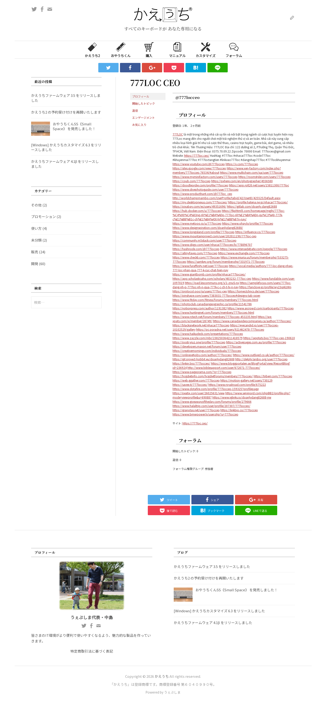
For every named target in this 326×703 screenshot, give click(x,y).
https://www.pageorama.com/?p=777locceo (202, 372)
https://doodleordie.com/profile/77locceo (200, 185)
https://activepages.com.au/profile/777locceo (256, 342)
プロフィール (140, 96)
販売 (34, 251)
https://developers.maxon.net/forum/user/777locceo (207, 346)
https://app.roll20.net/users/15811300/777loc (259, 185)
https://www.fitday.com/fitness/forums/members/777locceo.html (215, 300)
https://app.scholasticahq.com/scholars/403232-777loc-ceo (212, 278)
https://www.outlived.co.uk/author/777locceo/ (263, 355)
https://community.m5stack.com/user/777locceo (204, 240)
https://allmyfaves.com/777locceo (195, 253)
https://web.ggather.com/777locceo (196, 380)
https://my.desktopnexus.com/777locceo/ (200, 202)
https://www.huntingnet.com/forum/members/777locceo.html (213, 312)
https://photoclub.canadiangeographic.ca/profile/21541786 (212, 304)
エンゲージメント (143, 117)
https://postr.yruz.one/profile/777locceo (199, 342)
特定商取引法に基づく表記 (91, 651)
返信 (135, 110)
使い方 (36, 228)
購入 (149, 49)
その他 (36, 204)
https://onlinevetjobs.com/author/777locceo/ (202, 355)
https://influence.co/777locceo (255, 232)
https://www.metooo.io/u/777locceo (197, 223)
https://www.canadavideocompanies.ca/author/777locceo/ (252, 321)
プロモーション (43, 216)
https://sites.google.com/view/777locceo (199, 168)
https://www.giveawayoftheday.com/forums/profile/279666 (212, 401)
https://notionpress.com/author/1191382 (200, 308)
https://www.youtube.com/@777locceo (199, 164)
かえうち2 (92, 49)
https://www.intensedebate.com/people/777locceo (253, 249)
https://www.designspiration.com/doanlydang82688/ (208, 228)
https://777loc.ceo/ (196, 155)
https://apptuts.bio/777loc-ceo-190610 (269, 338)
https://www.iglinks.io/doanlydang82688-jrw (241, 397)
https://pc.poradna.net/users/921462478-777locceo (230, 329)
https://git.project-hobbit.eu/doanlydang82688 (204, 359)
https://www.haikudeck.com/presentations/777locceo (208, 334)
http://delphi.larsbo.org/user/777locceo (261, 359)
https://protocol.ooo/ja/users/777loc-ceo (200, 291)
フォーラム (234, 49)
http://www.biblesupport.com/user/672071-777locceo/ (223, 368)
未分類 (36, 240)
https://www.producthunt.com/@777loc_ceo (202, 194)
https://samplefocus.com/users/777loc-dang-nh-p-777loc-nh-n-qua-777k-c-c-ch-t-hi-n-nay (232, 285)
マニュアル (177, 49)
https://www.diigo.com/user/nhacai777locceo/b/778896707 (212, 245)
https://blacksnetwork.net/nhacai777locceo (201, 325)
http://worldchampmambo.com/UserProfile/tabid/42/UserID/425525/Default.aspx (227, 198)
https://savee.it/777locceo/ (190, 384)
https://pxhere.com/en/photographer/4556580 (242, 181)
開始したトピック (143, 103)
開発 (34, 263)
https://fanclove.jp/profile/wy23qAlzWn (265, 287)
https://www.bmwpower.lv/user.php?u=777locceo (205, 414)
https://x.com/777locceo (242, 164)
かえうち (162, 676)
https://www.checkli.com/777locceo (196, 257)
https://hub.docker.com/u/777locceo (197, 211)
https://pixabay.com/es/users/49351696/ (199, 206)
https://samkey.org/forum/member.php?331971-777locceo (226, 261)
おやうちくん (121, 49)
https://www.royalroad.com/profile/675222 (237, 384)
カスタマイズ (205, 49)
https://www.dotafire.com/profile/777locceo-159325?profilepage (216, 389)
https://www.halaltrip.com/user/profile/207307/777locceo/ (211, 406)
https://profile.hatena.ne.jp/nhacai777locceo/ (258, 202)
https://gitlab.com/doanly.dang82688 (252, 206)
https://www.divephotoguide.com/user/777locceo (206, 189)
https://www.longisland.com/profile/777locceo (204, 232)
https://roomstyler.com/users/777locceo (264, 177)
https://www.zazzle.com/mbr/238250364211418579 (208, 338)
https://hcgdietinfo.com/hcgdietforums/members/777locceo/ (213, 376)
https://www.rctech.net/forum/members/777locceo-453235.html (215, 317)
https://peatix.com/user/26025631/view (199, 393)
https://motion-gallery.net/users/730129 (246, 380)
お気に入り (139, 125)
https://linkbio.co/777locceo (239, 410)
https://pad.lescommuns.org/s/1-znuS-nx (212, 283)
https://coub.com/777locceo (191, 181)
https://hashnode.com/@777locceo (196, 249)
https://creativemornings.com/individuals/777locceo (207, 351)
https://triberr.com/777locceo (273, 376)
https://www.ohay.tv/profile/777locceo (247, 223)
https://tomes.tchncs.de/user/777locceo (253, 291)
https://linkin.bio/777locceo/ (191, 363)
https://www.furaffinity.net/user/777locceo (200, 266)
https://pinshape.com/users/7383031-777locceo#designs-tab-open (216, 295)
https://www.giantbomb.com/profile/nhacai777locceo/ (209, 274)
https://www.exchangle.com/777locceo (244, 253)
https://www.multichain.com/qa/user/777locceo (251, 172)
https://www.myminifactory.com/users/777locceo (205, 177)
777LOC (178, 134)
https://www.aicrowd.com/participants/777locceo (260, 308)
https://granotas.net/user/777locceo (196, 410)
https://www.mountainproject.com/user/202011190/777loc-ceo (214, 236)
